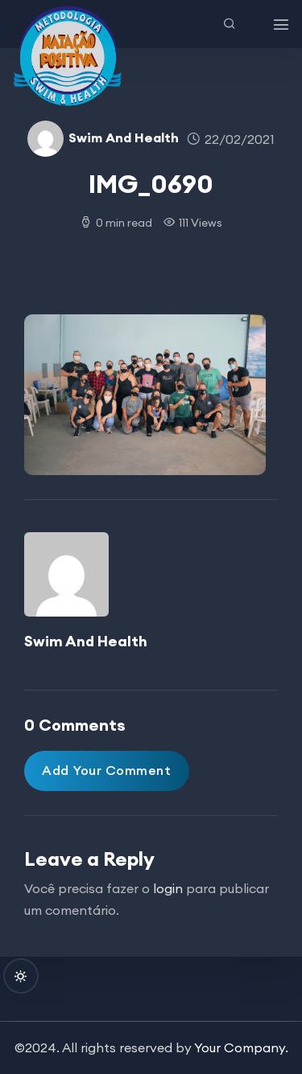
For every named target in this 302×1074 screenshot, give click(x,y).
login (168, 888)
